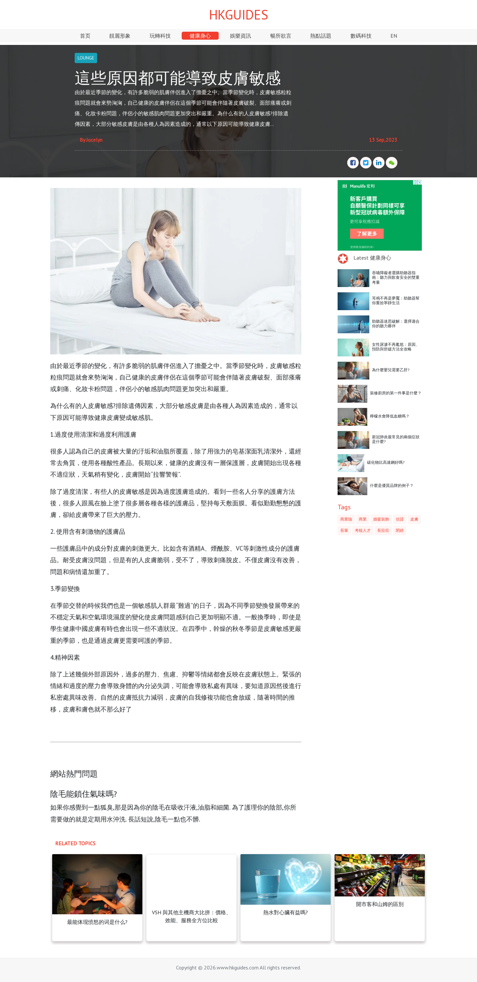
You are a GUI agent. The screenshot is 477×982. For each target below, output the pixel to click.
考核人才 (363, 530)
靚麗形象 (119, 35)
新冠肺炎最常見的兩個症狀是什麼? (396, 439)
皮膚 (414, 519)
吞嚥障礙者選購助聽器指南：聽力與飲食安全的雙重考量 (396, 277)
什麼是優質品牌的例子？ (392, 485)
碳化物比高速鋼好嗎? (386, 462)
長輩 (344, 530)
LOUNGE (86, 58)
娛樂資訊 (240, 35)
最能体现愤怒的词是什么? (97, 922)
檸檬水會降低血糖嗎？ (390, 416)
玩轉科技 (160, 35)
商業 (363, 519)
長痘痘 (383, 530)
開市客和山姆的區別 (380, 904)
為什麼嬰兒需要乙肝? (391, 369)
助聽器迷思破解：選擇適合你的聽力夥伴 (396, 323)
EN (393, 35)
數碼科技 (361, 35)
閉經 (400, 530)
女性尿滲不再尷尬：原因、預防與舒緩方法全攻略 (396, 346)
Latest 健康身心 (372, 257)
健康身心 (200, 35)
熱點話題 (320, 35)
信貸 (400, 519)
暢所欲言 (280, 35)
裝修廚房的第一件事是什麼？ (396, 392)
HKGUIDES (238, 14)
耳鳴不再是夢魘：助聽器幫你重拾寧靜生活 (396, 300)
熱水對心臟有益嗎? (285, 912)
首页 (85, 35)
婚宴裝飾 (381, 519)
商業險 (346, 519)
